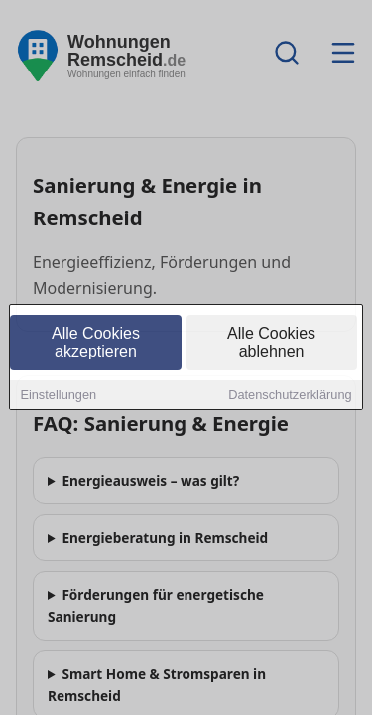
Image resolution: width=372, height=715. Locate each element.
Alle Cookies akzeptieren (96, 344)
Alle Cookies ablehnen (271, 344)
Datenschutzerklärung (289, 396)
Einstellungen (58, 396)
